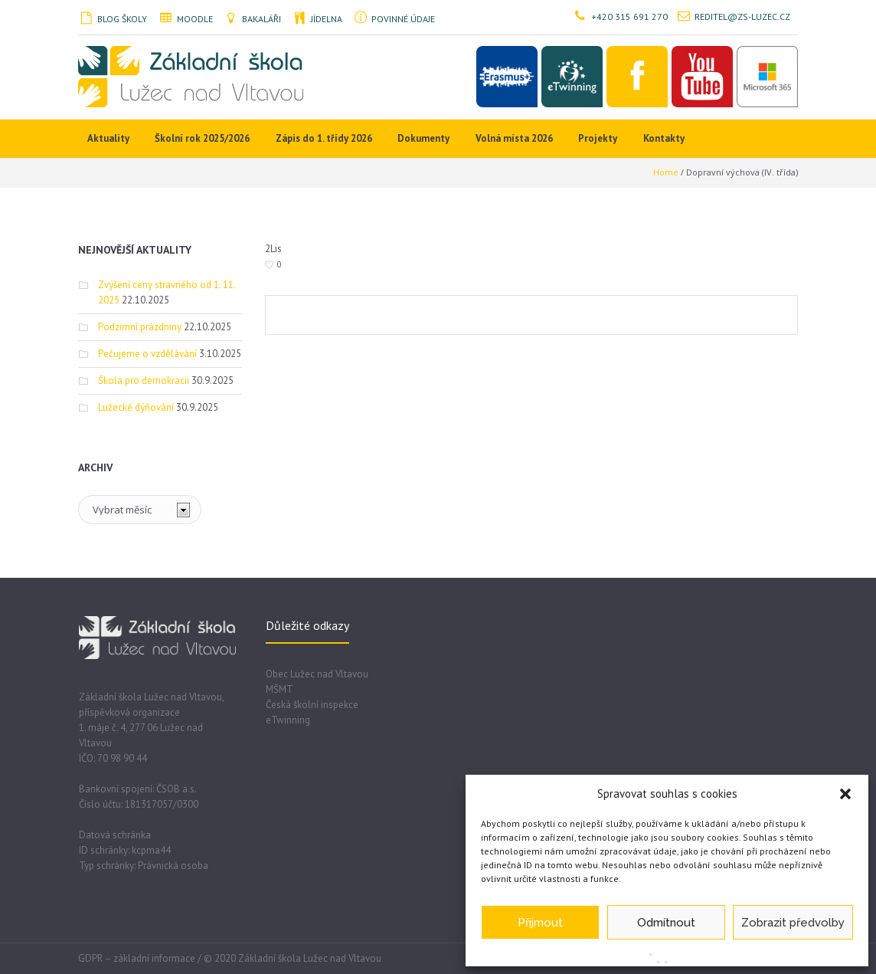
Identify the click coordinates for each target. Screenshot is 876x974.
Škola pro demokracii (143, 380)
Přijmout (540, 923)
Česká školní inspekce (312, 704)
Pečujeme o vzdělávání (147, 353)
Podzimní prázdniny (139, 326)
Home (665, 172)
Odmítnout (666, 923)
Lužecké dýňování (136, 407)
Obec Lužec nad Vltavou (317, 673)
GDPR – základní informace (136, 958)
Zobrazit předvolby (793, 923)
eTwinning (288, 719)
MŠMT (279, 689)
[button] (845, 794)
